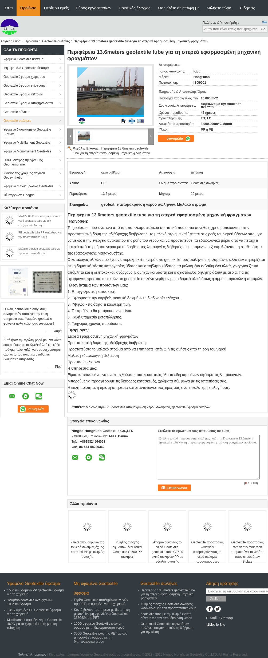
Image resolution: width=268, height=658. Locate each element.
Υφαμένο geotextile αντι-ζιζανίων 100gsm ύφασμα (30, 602)
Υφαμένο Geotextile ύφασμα (23, 59)
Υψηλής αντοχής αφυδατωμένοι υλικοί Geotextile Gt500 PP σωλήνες (127, 549)
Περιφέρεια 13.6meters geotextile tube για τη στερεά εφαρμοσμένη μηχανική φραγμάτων (168, 594)
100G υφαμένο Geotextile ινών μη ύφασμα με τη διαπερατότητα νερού (99, 625)
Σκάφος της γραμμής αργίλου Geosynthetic (24, 175)
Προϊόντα (28, 8)
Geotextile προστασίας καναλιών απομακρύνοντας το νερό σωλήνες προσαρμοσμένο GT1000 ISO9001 (207, 554)
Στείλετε (216, 599)
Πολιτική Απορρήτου (32, 654)
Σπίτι (8, 8)
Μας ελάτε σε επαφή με (178, 8)
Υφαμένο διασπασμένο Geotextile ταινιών (27, 132)
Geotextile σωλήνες (56, 41)
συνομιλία (179, 138)
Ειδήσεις (247, 8)
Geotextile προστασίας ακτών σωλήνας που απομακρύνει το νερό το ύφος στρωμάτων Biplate (247, 551)
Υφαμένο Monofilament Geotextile (27, 151)
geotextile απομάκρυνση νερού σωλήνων (141, 407)
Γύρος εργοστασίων (93, 8)
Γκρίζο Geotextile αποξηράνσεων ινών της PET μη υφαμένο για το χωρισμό (101, 602)
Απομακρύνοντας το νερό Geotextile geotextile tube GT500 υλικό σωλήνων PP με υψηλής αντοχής (167, 551)
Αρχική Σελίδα (11, 41)
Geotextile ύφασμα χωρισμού (24, 77)
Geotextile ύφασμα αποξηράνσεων (28, 103)
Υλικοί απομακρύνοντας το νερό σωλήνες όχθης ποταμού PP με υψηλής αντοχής (87, 549)
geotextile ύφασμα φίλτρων (191, 407)
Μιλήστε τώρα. (219, 8)
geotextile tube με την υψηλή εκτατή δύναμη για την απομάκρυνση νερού (166, 616)
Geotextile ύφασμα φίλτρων (23, 94)
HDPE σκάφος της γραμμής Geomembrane (23, 162)
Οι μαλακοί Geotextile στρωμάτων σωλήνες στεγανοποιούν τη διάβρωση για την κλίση (167, 628)
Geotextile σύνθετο (16, 112)
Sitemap (226, 618)
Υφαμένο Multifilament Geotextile (26, 142)
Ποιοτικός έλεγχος (134, 8)
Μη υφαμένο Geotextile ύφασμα (26, 68)
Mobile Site (215, 625)
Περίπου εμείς (56, 8)
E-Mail (211, 618)
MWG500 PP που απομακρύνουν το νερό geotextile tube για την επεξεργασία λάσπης (39, 221)
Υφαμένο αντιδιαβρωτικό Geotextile (28, 186)
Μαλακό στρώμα (97, 407)
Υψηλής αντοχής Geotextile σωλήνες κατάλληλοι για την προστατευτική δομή (168, 606)
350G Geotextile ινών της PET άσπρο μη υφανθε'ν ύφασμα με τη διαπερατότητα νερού (101, 637)
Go (263, 29)
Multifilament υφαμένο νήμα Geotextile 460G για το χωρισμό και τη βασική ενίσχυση (34, 624)
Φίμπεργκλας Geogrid (18, 195)
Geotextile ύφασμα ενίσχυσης (24, 85)
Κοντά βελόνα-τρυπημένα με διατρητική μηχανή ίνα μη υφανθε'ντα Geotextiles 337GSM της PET (102, 614)
